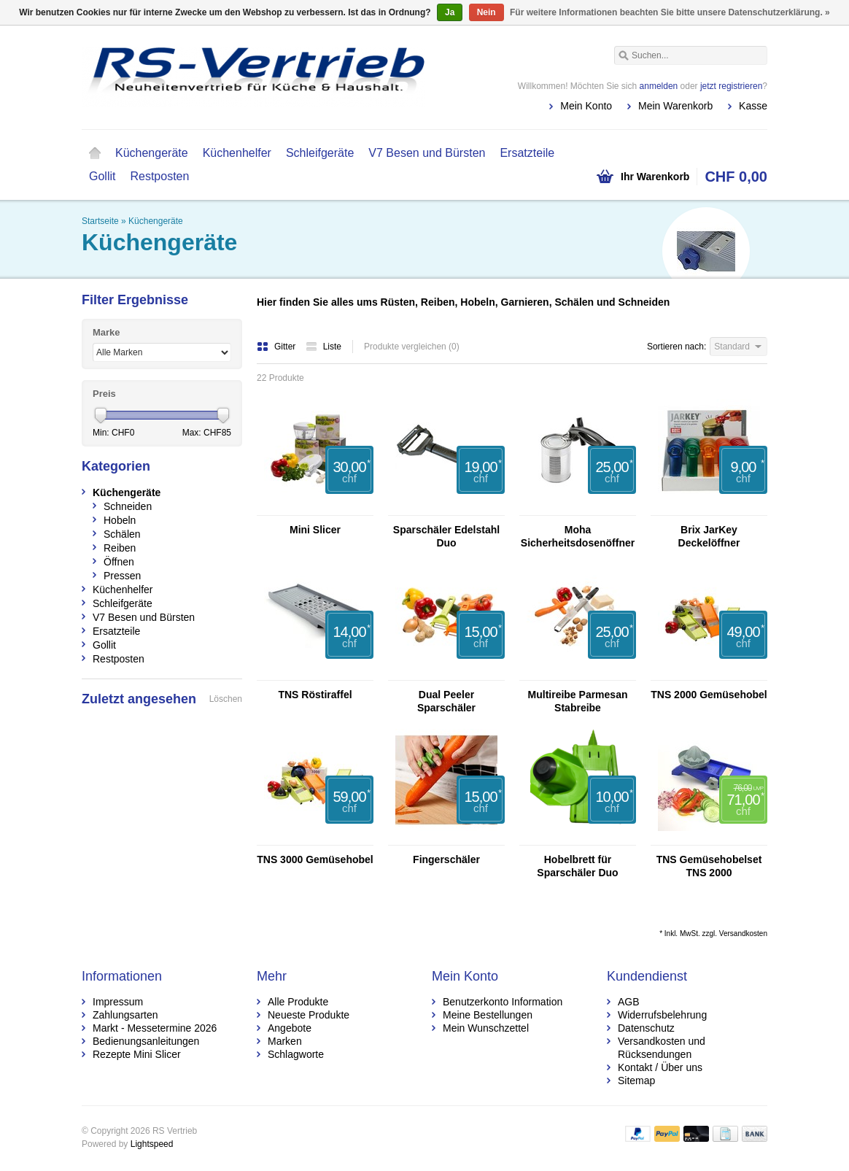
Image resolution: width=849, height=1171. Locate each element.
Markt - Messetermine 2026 (155, 1028)
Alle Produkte (298, 1002)
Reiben (120, 548)
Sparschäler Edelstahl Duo (446, 536)
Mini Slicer (315, 530)
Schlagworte (296, 1054)
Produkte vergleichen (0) (412, 346)
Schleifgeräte (320, 153)
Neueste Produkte (308, 1015)
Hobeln (120, 520)
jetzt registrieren (731, 86)
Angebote (289, 1028)
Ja (449, 12)
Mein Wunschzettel (486, 1028)
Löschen (225, 699)
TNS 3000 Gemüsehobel (315, 859)
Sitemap (636, 1080)
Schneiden (128, 506)
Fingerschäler (446, 859)
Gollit (102, 176)
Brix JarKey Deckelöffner (709, 536)
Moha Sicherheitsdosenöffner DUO (578, 536)
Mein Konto (586, 106)
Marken (285, 1041)
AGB (629, 1002)
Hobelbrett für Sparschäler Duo (577, 866)
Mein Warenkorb (675, 106)
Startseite (95, 153)
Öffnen (119, 562)
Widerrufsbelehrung (662, 1015)
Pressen (122, 575)
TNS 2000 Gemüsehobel (709, 694)
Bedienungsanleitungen (146, 1041)
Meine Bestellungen (487, 1015)
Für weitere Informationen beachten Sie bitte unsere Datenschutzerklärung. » (670, 12)
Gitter (277, 346)
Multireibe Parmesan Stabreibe (578, 701)
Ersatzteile (527, 153)
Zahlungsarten (125, 1015)
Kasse (753, 106)
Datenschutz (646, 1028)
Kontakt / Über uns (660, 1067)
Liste (323, 346)
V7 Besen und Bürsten (426, 153)
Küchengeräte (151, 153)
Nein (486, 12)
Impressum (118, 1002)
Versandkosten (743, 934)
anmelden (659, 86)
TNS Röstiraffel (315, 694)
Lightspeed (152, 1144)
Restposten (159, 176)
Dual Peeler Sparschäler (446, 701)
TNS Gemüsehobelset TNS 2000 (709, 866)
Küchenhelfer (237, 153)
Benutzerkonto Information (502, 1002)
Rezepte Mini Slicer (137, 1054)
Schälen (122, 534)
